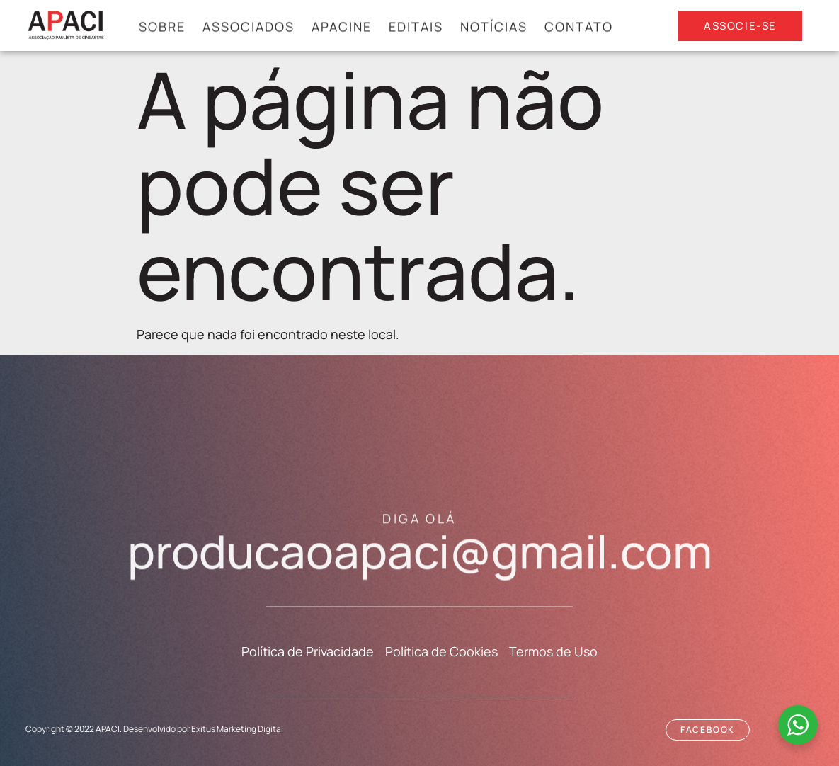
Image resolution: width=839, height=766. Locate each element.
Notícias (493, 28)
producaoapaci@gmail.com (419, 557)
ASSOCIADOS (248, 28)
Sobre (162, 28)
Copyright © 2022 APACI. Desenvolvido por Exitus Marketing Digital (154, 729)
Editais (416, 28)
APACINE (342, 28)
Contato (578, 28)
